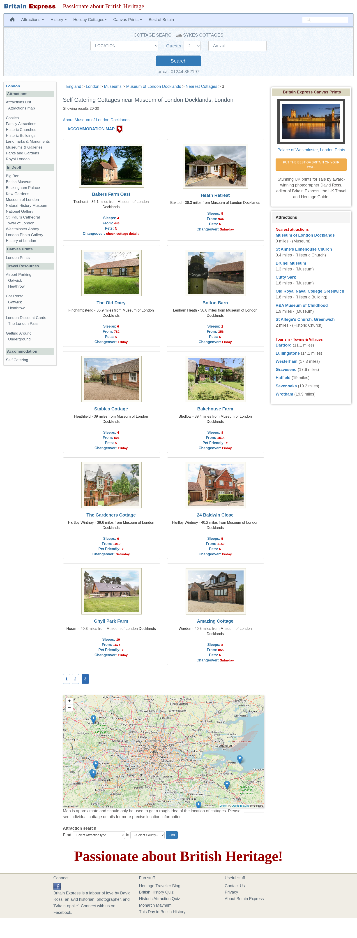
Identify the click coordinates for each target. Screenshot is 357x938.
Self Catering (17, 360)
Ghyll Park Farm (111, 621)
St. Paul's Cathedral (23, 217)
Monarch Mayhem (155, 905)
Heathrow (16, 286)
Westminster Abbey (22, 229)
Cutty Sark (286, 277)
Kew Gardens (17, 194)
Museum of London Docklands (153, 86)
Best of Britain (161, 19)
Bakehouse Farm (215, 408)
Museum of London (22, 200)
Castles (12, 118)
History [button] (59, 19)
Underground (19, 339)
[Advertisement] (30, 438)
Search (178, 61)
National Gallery (19, 211)
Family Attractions (21, 124)
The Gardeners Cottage (111, 514)
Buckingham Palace (23, 188)
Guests (174, 45)
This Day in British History (162, 912)
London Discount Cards (26, 318)
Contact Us (235, 886)
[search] (325, 19)
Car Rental (15, 296)
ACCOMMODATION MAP (91, 129)
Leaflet (223, 805)
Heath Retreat (215, 195)
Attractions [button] (32, 19)
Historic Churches (21, 130)
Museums (113, 86)
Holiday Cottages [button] (89, 19)
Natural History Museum (26, 205)
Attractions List (18, 102)
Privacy (231, 892)
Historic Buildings (20, 135)
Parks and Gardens (22, 153)
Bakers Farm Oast (111, 194)
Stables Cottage (111, 408)
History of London (21, 241)
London (92, 86)
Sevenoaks (286, 386)
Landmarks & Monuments (28, 141)
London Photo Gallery (24, 235)
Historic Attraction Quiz (159, 898)
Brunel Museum (291, 263)
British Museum (19, 182)
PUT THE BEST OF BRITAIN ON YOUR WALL (311, 165)
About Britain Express (244, 898)
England (73, 86)
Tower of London (20, 223)
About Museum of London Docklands (96, 120)
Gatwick (15, 280)
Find (67, 835)
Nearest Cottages (201, 86)
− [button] (69, 708)
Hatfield (283, 377)
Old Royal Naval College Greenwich (310, 291)
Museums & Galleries (24, 147)
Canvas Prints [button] (127, 19)
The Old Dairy (111, 302)
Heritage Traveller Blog (159, 886)
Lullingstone (288, 353)
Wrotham (284, 394)
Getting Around (19, 333)
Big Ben (12, 176)
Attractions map (21, 108)
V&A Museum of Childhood (302, 305)
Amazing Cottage (215, 621)
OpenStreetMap (240, 805)
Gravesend (286, 369)
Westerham (286, 361)
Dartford (284, 345)
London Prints (18, 258)
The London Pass (23, 323)
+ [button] (69, 701)
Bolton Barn (215, 302)
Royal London (18, 159)
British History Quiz (156, 892)
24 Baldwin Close (215, 514)
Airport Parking (18, 274)
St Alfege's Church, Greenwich (305, 319)
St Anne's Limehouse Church (304, 249)
